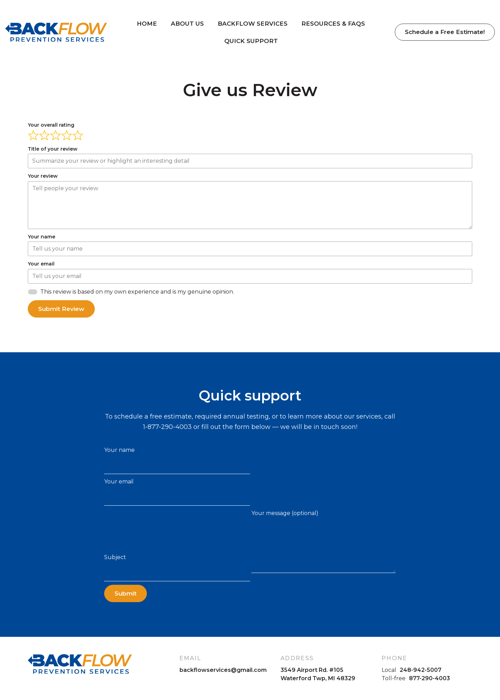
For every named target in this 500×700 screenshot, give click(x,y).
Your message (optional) (323, 541)
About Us (188, 24)
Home (148, 24)
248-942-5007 (420, 670)
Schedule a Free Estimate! (444, 32)
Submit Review (61, 308)
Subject (177, 567)
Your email (177, 492)
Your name (177, 460)
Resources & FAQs (334, 24)
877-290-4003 (429, 678)
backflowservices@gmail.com (223, 670)
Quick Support (251, 41)
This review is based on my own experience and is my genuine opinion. (137, 291)
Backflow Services (253, 24)
